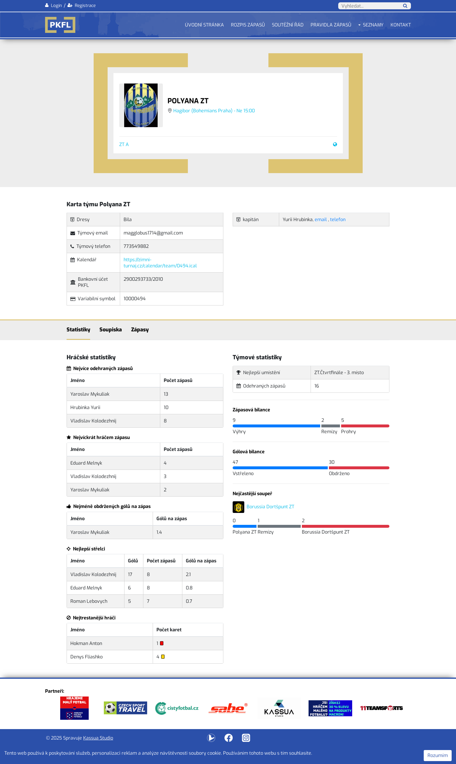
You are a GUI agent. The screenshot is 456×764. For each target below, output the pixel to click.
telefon (337, 219)
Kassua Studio (98, 738)
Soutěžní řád (288, 25)
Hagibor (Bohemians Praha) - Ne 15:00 (214, 111)
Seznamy (373, 25)
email (321, 219)
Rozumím (438, 755)
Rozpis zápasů (248, 25)
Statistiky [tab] (78, 329)
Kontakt (401, 25)
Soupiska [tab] (110, 329)
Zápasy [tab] (140, 329)
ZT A (124, 144)
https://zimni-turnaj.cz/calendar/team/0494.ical (160, 263)
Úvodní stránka (204, 25)
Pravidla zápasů (331, 25)
